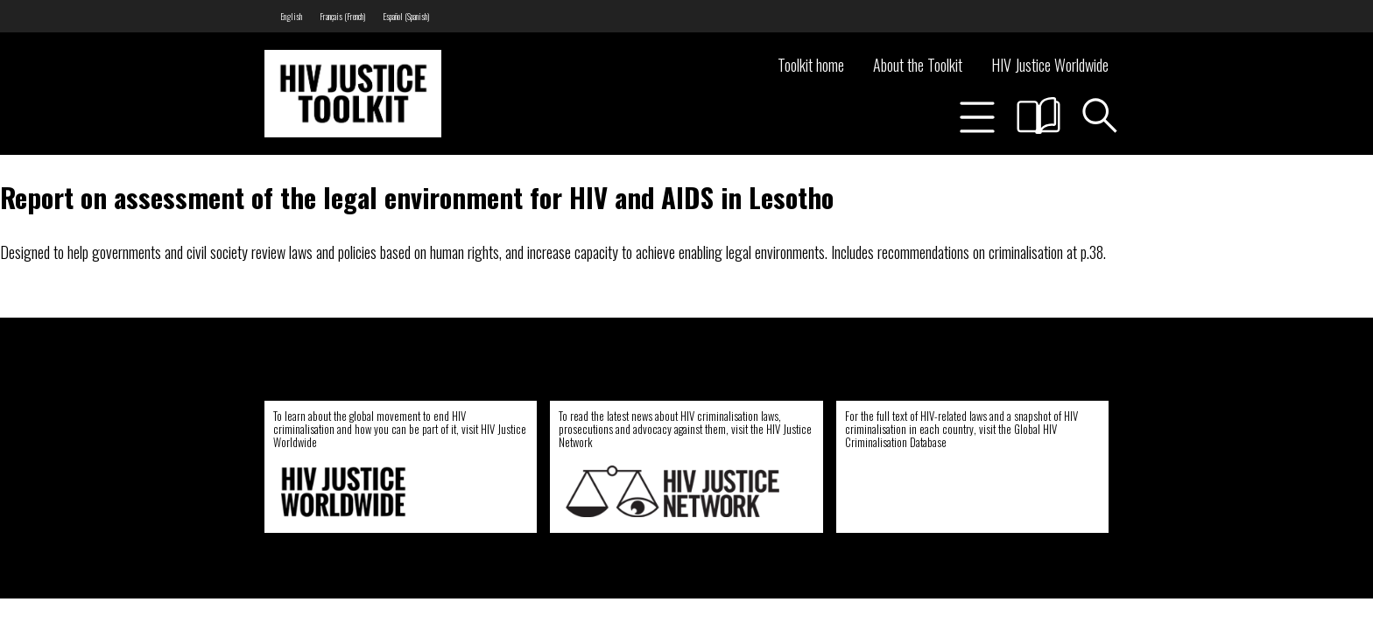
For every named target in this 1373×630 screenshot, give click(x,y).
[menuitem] (291, 16)
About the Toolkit (917, 64)
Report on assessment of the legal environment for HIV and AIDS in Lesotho (417, 197)
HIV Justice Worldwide (1050, 64)
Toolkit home (811, 64)
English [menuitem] (291, 16)
